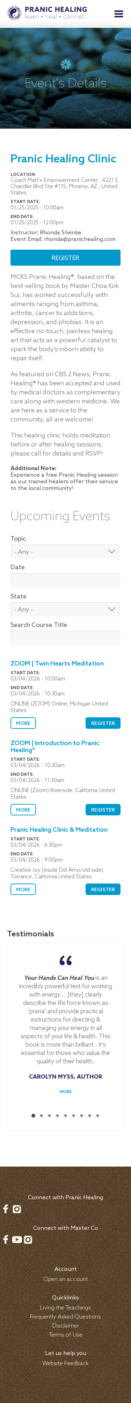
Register (65, 258)
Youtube (16, 1236)
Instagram (16, 1205)
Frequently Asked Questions (65, 1313)
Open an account (65, 1276)
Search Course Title (38, 625)
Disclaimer (65, 1322)
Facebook (5, 1205)
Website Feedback (65, 1360)
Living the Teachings (65, 1304)
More (23, 724)
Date (17, 567)
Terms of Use (65, 1331)
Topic (18, 539)
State (18, 596)
